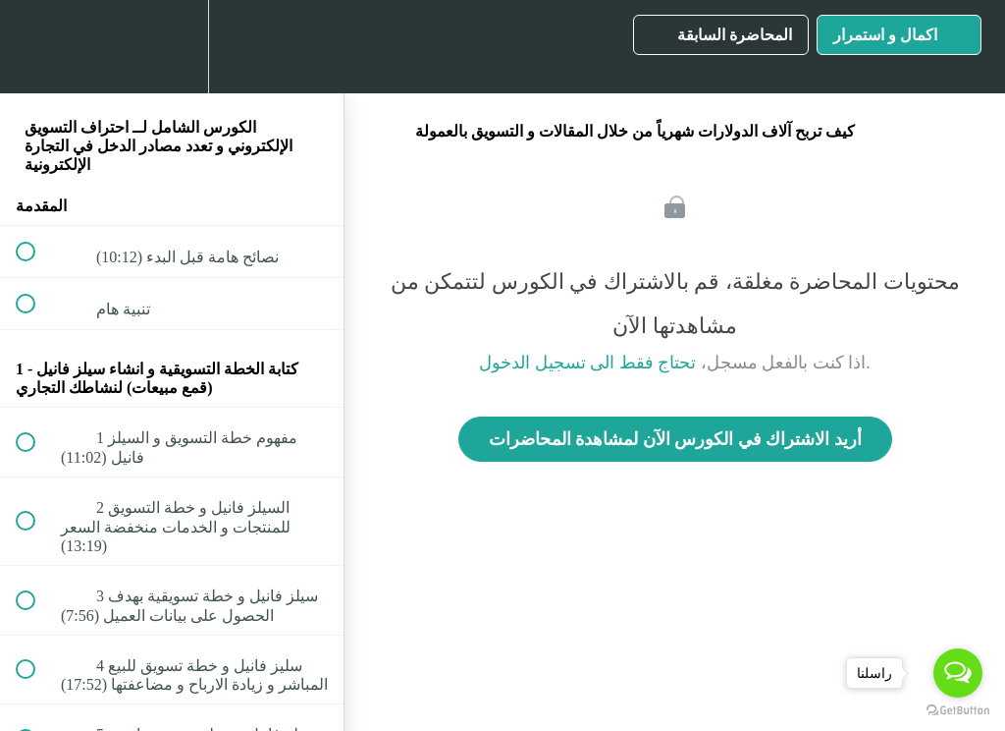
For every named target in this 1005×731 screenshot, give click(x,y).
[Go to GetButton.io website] (957, 710)
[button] (36, 46)
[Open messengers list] (957, 673)
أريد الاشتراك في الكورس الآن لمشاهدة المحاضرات (675, 439)
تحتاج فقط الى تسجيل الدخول (587, 362)
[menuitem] (171, 46)
